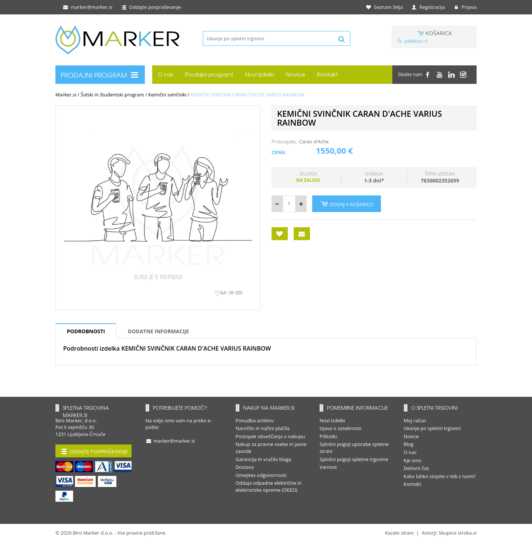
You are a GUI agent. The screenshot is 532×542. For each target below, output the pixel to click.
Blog (409, 444)
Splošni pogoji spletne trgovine (354, 459)
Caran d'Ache (314, 141)
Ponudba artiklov (255, 420)
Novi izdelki (259, 74)
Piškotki (328, 436)
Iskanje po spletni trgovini (432, 428)
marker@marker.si (87, 7)
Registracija (428, 7)
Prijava (465, 7)
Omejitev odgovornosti (261, 475)
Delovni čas (416, 468)
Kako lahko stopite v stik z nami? (440, 476)
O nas (165, 74)
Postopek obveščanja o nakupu (270, 436)
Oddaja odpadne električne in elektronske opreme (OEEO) (269, 486)
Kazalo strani (399, 532)
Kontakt (327, 74)
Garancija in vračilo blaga (263, 459)
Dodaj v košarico (347, 204)
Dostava (245, 467)
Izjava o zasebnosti (340, 428)
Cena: (279, 152)
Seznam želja (384, 7)
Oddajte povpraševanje (150, 7)
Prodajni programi (209, 74)
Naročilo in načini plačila (263, 428)
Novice (295, 74)
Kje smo (413, 460)
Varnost (328, 467)
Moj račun (415, 420)
